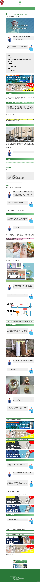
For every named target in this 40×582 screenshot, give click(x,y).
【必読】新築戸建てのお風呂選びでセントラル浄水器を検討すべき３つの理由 (21, 321)
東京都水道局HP (8, 114)
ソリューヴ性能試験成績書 (9, 576)
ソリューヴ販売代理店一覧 (16, 579)
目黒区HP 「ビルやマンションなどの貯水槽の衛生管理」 (14, 182)
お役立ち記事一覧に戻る (9, 554)
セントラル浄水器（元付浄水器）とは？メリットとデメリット (19, 491)
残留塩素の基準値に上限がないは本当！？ (16, 419)
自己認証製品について (15, 576)
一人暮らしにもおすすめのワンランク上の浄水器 (17, 534)
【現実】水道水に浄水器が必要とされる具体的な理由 (17, 529)
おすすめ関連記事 (12, 70)
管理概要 (10, 63)
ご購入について (8, 575)
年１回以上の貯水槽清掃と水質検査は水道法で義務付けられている (20, 59)
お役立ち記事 (26, 575)
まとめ (10, 68)
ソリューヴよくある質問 (16, 575)
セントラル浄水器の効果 (13, 66)
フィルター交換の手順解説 (16, 577)
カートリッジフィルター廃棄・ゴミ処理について (18, 578)
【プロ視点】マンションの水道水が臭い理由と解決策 (17, 210)
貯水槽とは (11, 61)
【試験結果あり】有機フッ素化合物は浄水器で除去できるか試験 (19, 439)
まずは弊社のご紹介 (12, 57)
